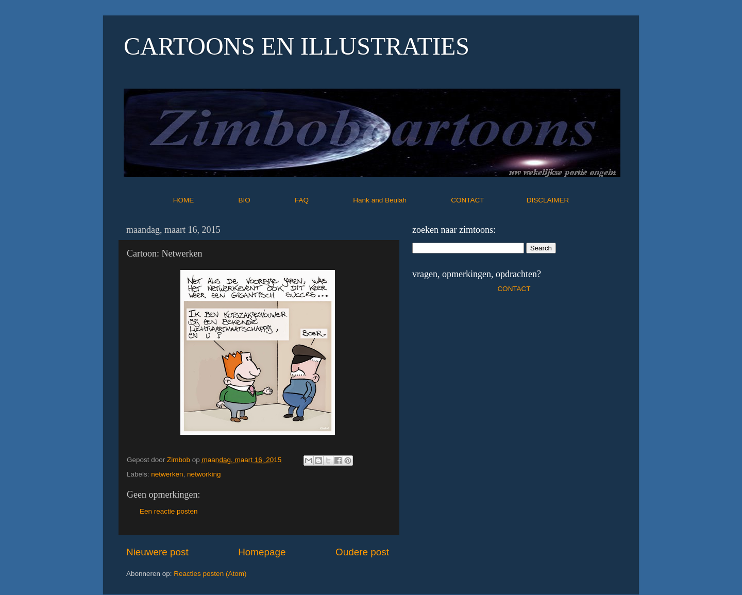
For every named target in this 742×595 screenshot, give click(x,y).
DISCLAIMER (548, 200)
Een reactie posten (169, 511)
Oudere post (362, 552)
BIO (266, 200)
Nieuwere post (157, 552)
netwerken (167, 474)
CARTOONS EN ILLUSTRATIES (296, 46)
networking (204, 474)
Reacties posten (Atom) (210, 573)
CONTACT (489, 200)
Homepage (261, 552)
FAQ (323, 200)
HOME (205, 200)
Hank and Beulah (401, 200)
